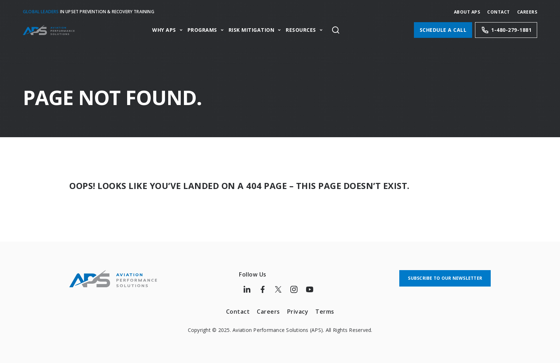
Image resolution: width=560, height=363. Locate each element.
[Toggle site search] (336, 30)
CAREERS (527, 12)
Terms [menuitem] (324, 311)
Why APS (164, 30)
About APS (467, 12)
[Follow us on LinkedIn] (247, 289)
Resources (301, 30)
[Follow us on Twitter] (278, 289)
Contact (498, 12)
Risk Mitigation (252, 30)
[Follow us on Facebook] (262, 289)
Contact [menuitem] (238, 311)
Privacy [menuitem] (298, 311)
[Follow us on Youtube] (310, 289)
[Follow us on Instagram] (294, 289)
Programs (202, 30)
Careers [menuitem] (268, 311)
